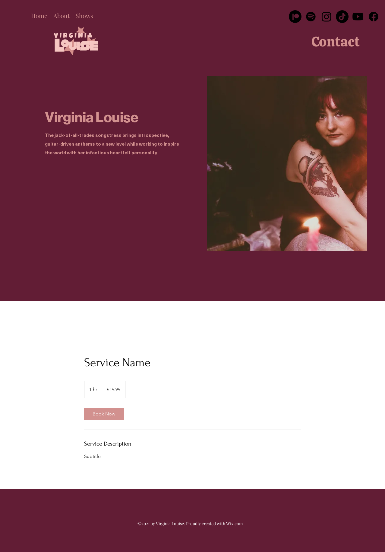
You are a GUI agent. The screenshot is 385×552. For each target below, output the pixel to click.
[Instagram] (326, 16)
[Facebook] (373, 16)
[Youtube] (358, 16)
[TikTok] (342, 16)
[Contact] (335, 42)
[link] (104, 414)
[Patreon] (295, 16)
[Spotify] (311, 16)
